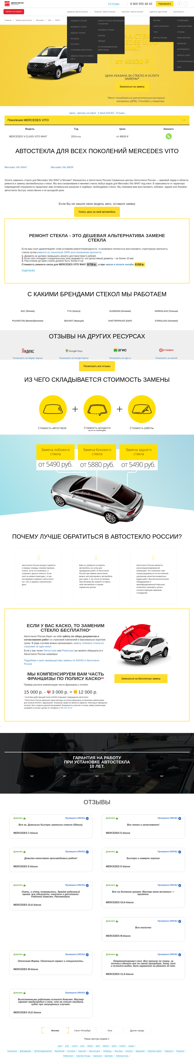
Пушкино (180, 1051)
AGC (28, 311)
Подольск (168, 1051)
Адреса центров (158, 12)
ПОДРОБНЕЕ (28, 270)
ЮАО (114, 1046)
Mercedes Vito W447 (16, 167)
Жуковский (59, 1051)
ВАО (98, 1046)
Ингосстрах (50, 650)
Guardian (120, 311)
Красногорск (94, 1051)
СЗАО (74, 1046)
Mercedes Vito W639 (62, 167)
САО (82, 1046)
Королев (82, 1051)
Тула (109, 1030)
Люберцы (107, 1051)
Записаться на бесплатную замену (141, 678)
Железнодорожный (43, 1051)
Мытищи (118, 1051)
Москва (55, 1030)
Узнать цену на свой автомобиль (97, 212)
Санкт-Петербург (82, 1030)
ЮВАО (106, 1046)
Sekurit (74, 321)
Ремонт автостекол (104, 12)
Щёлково (109, 1056)
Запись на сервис (14, 11)
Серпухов (97, 1056)
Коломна (71, 1051)
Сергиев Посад (83, 1056)
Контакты (179, 12)
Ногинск (129, 1051)
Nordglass (166, 311)
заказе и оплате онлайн (119, 264)
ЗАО (67, 1046)
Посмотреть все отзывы (97, 366)
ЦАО (60, 1046)
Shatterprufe (120, 321)
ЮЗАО (122, 1046)
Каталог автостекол (132, 12)
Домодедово (25, 1051)
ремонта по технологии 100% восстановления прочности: (69, 252)
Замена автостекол (77, 12)
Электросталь (122, 1056)
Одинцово (140, 1051)
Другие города (137, 1030)
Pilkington (27, 321)
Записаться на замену (132, 86)
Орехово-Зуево (155, 1051)
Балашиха (12, 1051)
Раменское (68, 1056)
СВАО (90, 1046)
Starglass (166, 321)
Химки (131, 1046)
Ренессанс (68, 650)
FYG (73, 311)
